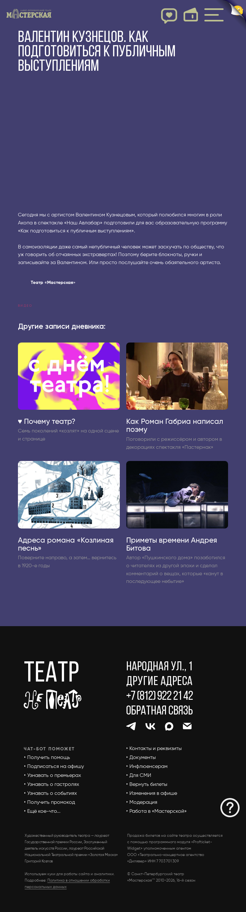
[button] (230, 807)
